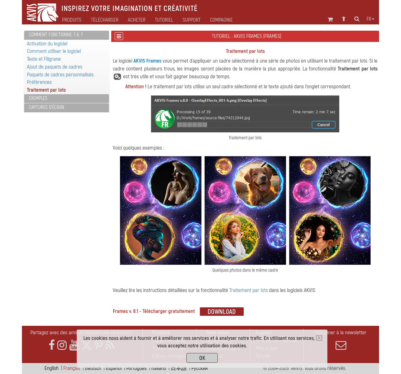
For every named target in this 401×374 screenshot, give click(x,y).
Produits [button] (71, 20)
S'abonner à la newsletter (341, 340)
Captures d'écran (46, 107)
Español (114, 368)
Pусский (199, 368)
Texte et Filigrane (44, 59)
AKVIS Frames (147, 61)
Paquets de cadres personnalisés (60, 74)
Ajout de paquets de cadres (54, 67)
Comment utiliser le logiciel (54, 51)
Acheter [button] (136, 20)
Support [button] (191, 20)
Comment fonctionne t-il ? (56, 35)
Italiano (158, 368)
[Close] (319, 338)
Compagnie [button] (221, 20)
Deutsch (93, 368)
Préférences (39, 82)
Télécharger (104, 20)
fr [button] (370, 19)
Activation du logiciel (47, 43)
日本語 (179, 368)
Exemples (38, 98)
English (51, 368)
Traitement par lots (46, 90)
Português (136, 368)
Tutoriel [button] (164, 20)
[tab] (66, 35)
